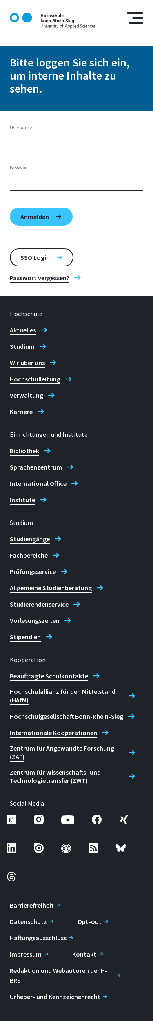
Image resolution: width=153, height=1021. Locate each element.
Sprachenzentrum (36, 467)
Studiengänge (30, 539)
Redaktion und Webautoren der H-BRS (58, 975)
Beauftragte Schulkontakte (49, 676)
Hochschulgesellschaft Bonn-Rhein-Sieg (66, 716)
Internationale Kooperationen (53, 733)
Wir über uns (27, 363)
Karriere (21, 412)
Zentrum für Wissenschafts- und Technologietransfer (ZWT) (55, 776)
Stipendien (25, 637)
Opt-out (90, 921)
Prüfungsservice (33, 571)
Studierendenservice (39, 604)
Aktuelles (23, 330)
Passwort (19, 167)
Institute (22, 500)
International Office (38, 483)
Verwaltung (26, 395)
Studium (22, 346)
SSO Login (35, 257)
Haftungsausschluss (38, 938)
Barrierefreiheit (32, 905)
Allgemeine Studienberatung (51, 588)
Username (21, 127)
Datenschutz (28, 921)
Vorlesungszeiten (35, 620)
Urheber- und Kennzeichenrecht (55, 996)
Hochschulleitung (35, 379)
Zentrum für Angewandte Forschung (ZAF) (62, 752)
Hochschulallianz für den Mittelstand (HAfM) (62, 695)
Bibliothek (24, 451)
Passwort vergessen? (39, 278)
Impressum (26, 954)
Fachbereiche (29, 555)
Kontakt (84, 954)
